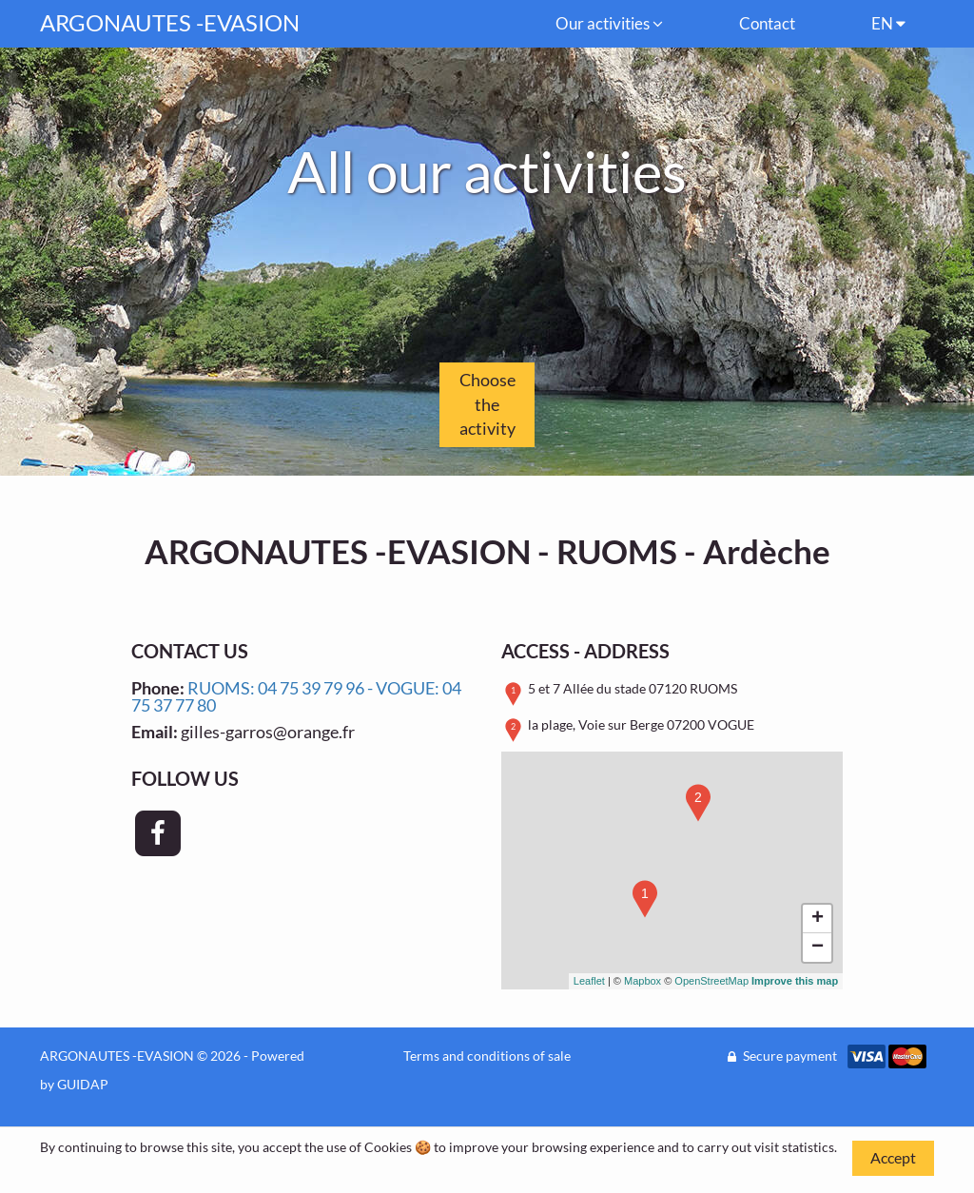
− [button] (817, 947)
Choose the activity (487, 404)
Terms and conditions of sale (487, 1055)
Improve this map (794, 981)
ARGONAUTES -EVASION (170, 22)
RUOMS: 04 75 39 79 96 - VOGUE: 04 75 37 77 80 (296, 696)
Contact (767, 23)
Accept (893, 1157)
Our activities (609, 23)
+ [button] (817, 919)
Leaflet (589, 981)
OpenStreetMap (711, 981)
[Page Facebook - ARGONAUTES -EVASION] (158, 833)
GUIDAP (82, 1084)
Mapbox (642, 981)
